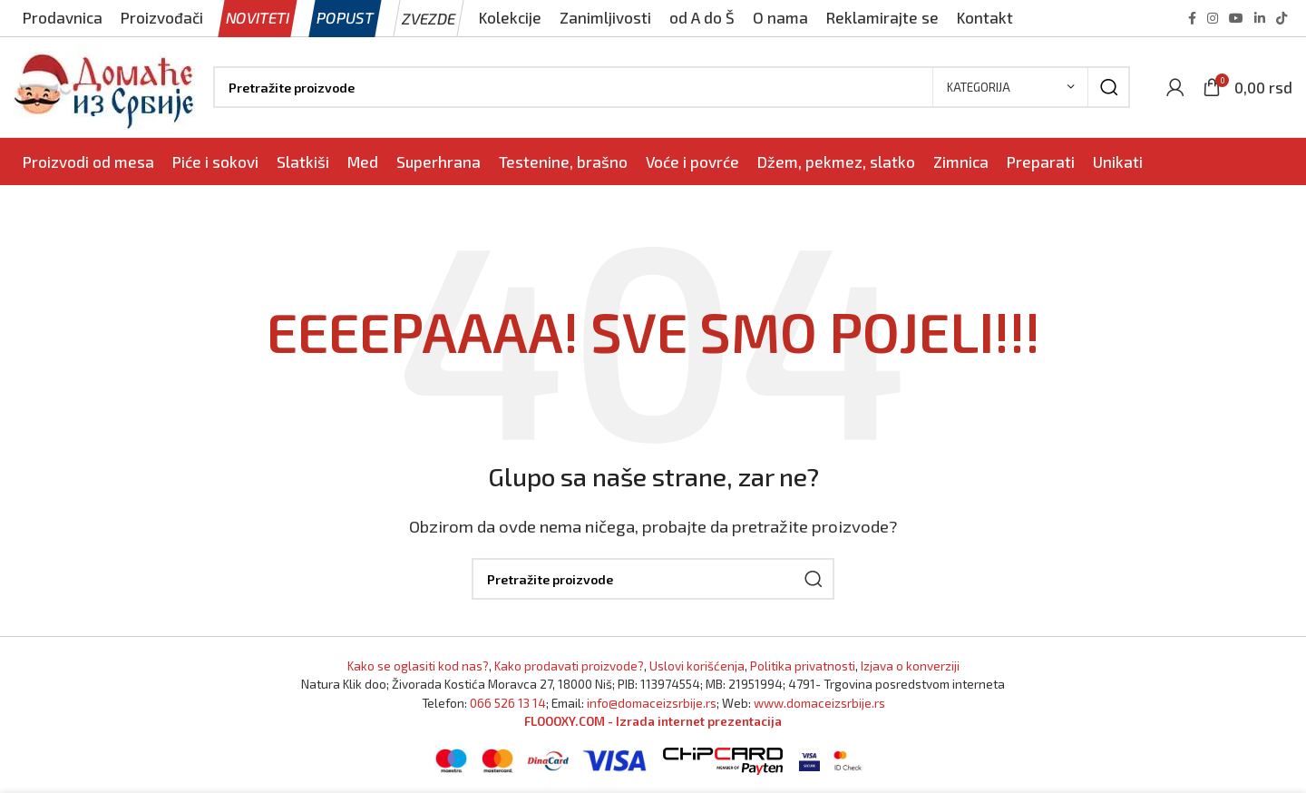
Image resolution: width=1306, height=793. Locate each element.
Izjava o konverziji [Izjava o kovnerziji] (910, 665)
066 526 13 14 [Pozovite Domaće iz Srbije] (508, 702)
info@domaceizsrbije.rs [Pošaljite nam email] (651, 702)
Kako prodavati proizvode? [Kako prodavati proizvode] (569, 665)
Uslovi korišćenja (697, 665)
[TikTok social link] (1281, 18)
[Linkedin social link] (1260, 18)
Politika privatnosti (802, 665)
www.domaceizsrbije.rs (819, 702)
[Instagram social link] (1212, 18)
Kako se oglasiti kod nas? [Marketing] (418, 665)
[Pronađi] (671, 87)
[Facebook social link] (1192, 18)
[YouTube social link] (1236, 18)
